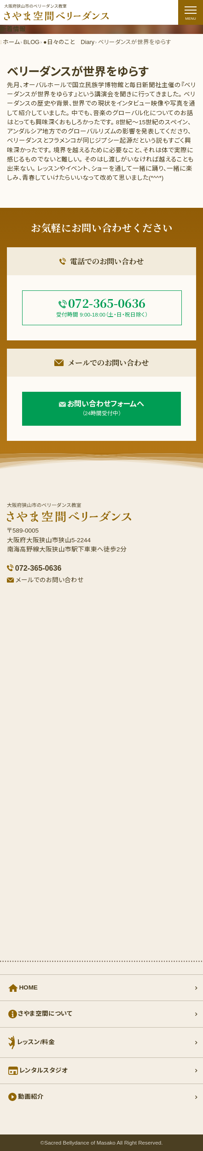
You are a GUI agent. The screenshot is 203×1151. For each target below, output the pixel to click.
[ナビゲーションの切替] (190, 12)
